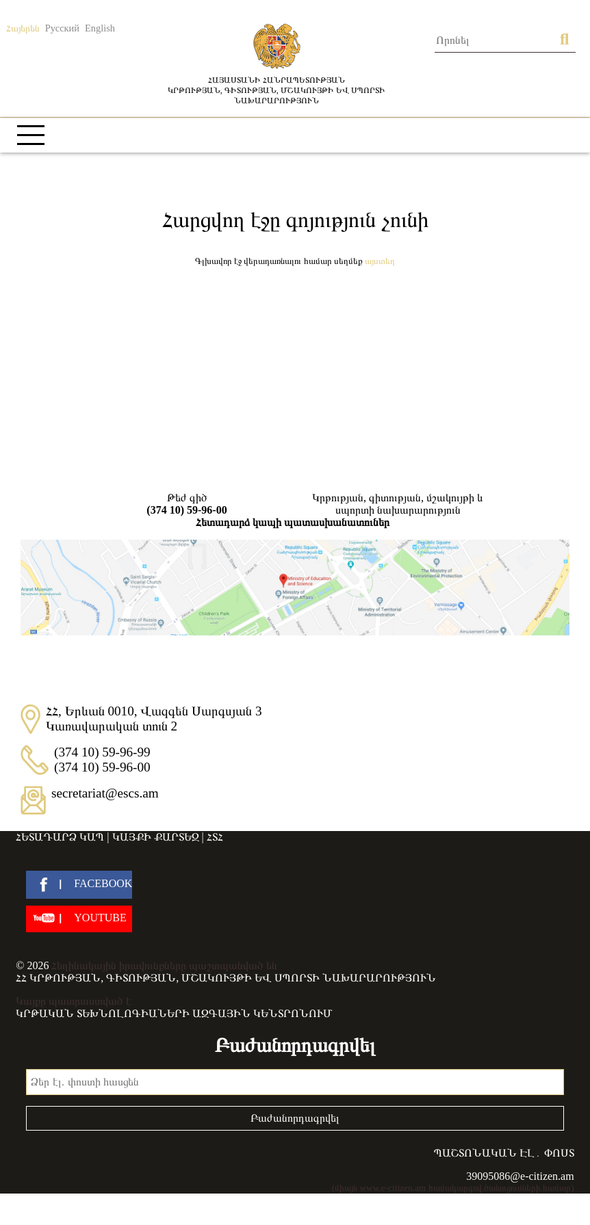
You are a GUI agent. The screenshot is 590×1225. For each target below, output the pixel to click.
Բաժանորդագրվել (295, 1118)
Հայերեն (23, 28)
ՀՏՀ (215, 837)
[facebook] (79, 885)
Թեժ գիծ (187, 504)
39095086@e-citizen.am (520, 1176)
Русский (62, 28)
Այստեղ (380, 261)
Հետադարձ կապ (60, 837)
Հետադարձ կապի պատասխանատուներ (292, 522)
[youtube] (79, 919)
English (100, 28)
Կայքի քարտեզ (155, 837)
